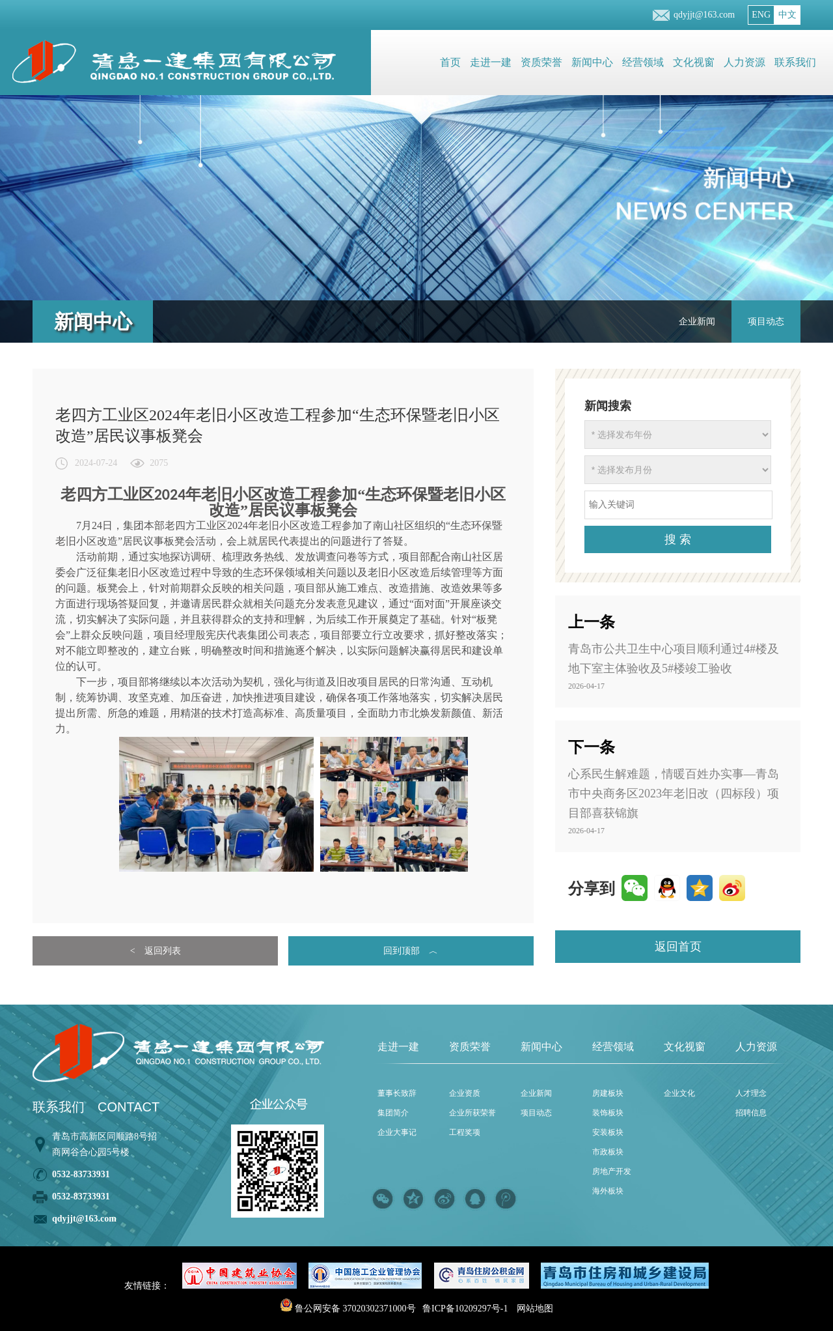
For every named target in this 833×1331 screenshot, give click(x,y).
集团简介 (393, 1112)
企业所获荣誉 (472, 1112)
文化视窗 (694, 62)
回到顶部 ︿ (410, 951)
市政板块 (607, 1151)
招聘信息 (751, 1112)
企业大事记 (396, 1132)
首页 (450, 62)
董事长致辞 (396, 1093)
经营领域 (643, 62)
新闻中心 (592, 62)
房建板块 (607, 1093)
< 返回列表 (155, 951)
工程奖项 (464, 1132)
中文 (787, 15)
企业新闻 (697, 321)
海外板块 (607, 1190)
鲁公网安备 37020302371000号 (348, 1308)
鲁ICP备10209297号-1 (465, 1308)
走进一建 (491, 62)
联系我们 (795, 62)
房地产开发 (611, 1171)
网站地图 (535, 1308)
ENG (761, 15)
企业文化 (679, 1093)
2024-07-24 (96, 463)
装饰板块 (607, 1112)
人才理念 (751, 1093)
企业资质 (464, 1093)
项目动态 (766, 321)
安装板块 (607, 1132)
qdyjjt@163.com (704, 15)
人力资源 (744, 62)
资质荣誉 (541, 62)
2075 (159, 463)
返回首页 (678, 946)
